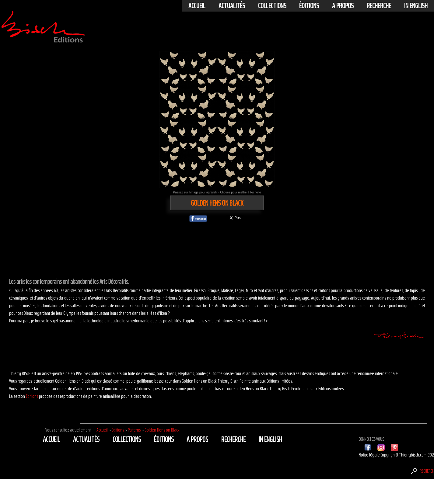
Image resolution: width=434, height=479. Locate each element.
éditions (309, 6)
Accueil (196, 6)
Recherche (379, 6)
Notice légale (369, 455)
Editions (32, 396)
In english (416, 6)
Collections (272, 6)
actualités (232, 6)
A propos (343, 6)
